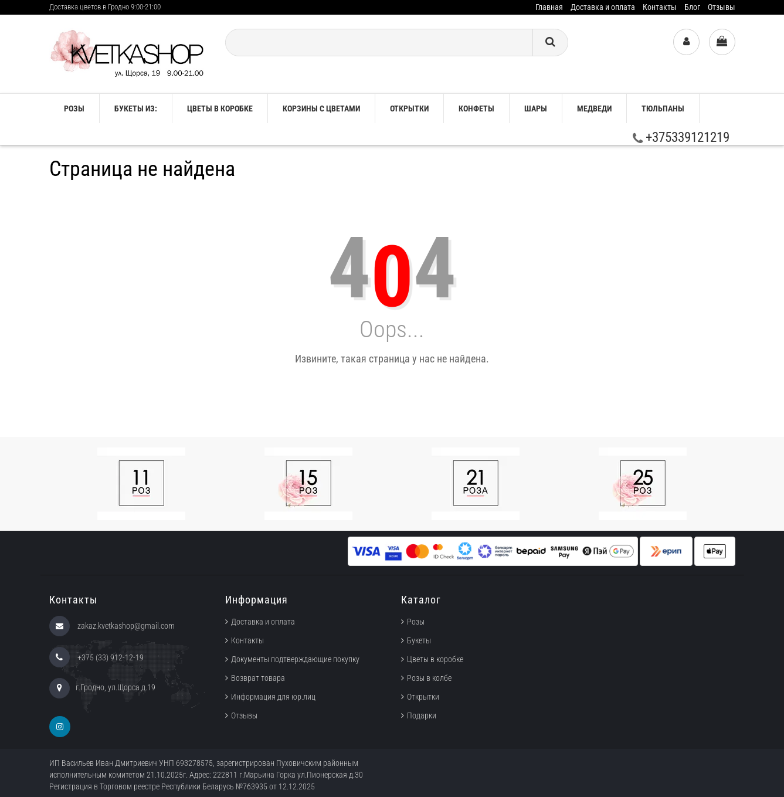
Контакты (660, 7)
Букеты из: (135, 108)
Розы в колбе (429, 678)
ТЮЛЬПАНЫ (663, 108)
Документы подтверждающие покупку (295, 659)
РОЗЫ (74, 108)
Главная (549, 7)
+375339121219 (681, 137)
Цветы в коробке (220, 108)
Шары (535, 108)
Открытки (409, 108)
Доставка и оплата (603, 7)
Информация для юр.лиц (273, 696)
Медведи (594, 108)
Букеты (419, 640)
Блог (692, 7)
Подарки (421, 715)
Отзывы (721, 7)
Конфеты (476, 108)
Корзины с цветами (321, 108)
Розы (416, 621)
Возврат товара (258, 678)
